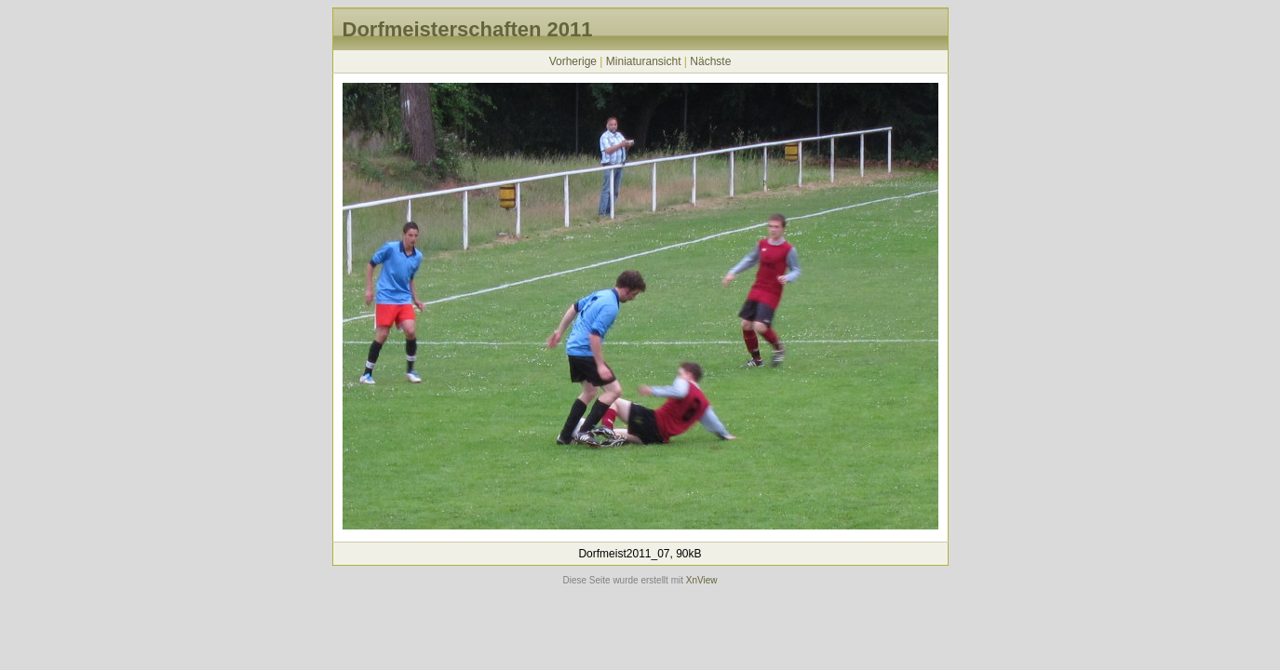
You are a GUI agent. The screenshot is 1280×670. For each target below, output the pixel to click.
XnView (702, 580)
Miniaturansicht (643, 61)
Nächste (710, 61)
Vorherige (573, 61)
